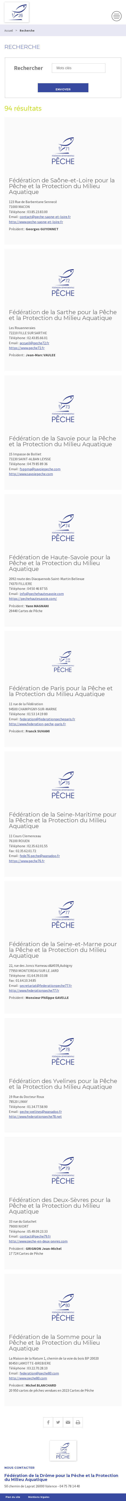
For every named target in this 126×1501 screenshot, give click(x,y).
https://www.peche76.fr (27, 861)
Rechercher (28, 67)
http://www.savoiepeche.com (31, 474)
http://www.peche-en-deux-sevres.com (38, 1241)
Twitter (58, 1422)
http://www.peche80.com (28, 1378)
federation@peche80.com (39, 1373)
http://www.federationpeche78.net (35, 1116)
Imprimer (78, 1422)
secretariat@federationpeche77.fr (46, 985)
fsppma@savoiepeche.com (40, 469)
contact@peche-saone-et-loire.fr (45, 216)
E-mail (68, 1422)
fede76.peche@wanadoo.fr (40, 855)
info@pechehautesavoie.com (42, 593)
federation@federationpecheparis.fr (47, 719)
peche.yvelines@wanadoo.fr (41, 1111)
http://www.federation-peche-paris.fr (37, 724)
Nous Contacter (19, 1467)
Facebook (48, 1422)
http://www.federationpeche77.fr (34, 990)
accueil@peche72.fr (34, 343)
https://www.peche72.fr (27, 348)
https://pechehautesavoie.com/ (33, 598)
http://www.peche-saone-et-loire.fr (36, 222)
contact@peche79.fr (35, 1236)
